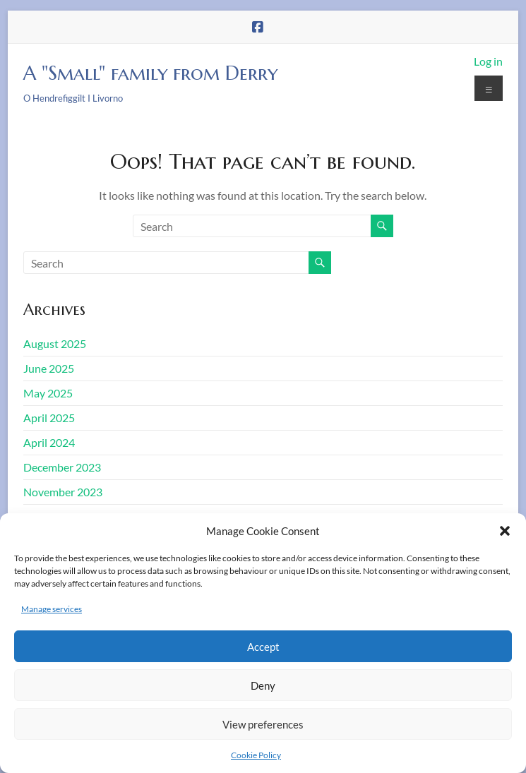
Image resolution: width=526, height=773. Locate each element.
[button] (505, 531)
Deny (263, 685)
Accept (263, 646)
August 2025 (54, 343)
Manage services (51, 609)
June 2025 (48, 368)
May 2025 (48, 393)
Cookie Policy (256, 755)
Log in (488, 61)
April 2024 (49, 442)
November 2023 (62, 491)
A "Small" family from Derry (150, 73)
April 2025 (49, 417)
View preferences (263, 724)
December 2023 (62, 467)
